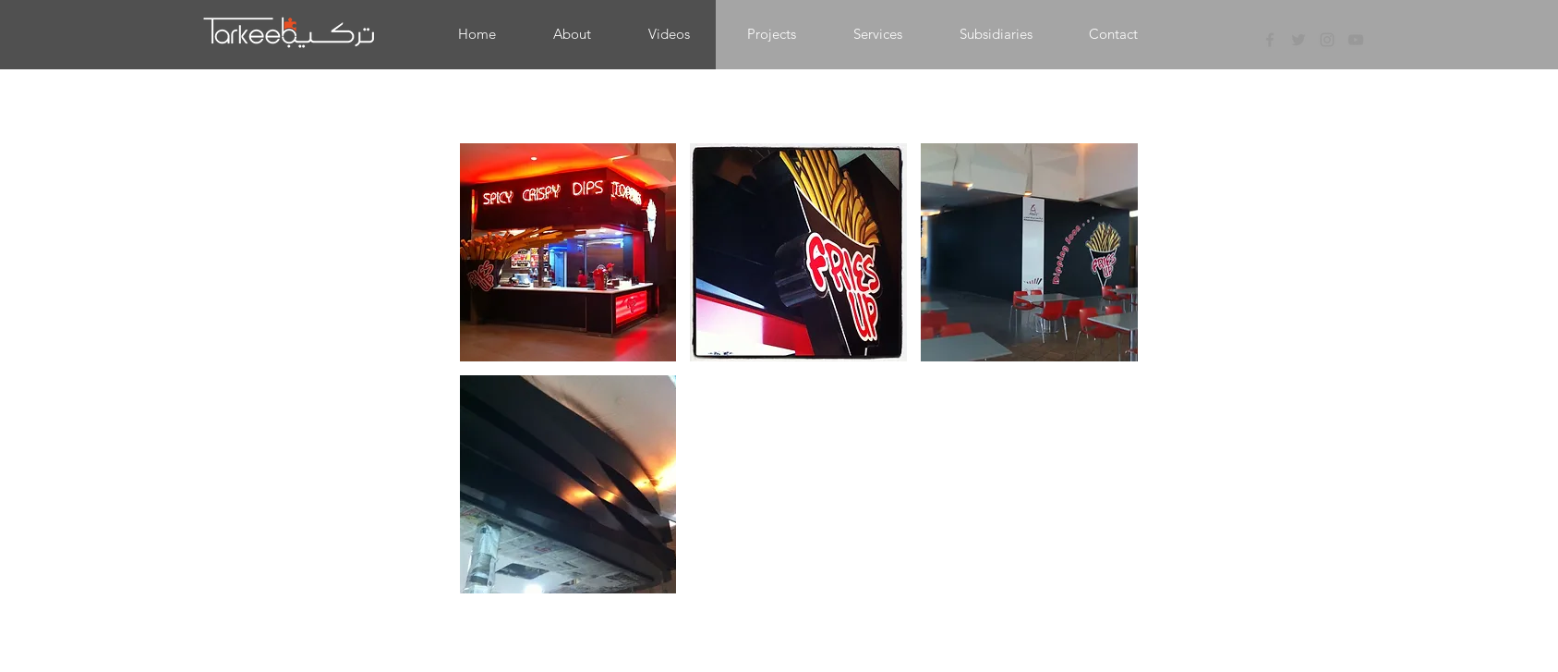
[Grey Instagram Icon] (1327, 40)
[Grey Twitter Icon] (1298, 40)
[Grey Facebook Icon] (1270, 40)
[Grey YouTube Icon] (1356, 40)
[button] (772, 34)
